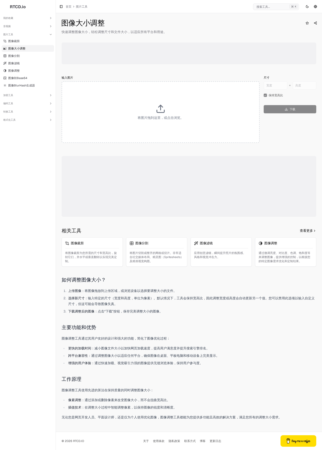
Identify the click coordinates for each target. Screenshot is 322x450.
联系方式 (190, 441)
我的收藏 (27, 18)
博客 (203, 441)
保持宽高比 (276, 95)
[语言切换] (315, 6)
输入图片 (67, 77)
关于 (146, 441)
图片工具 (27, 34)
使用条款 (158, 441)
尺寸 (266, 77)
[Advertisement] (186, 53)
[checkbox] (265, 95)
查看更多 (308, 230)
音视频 (27, 26)
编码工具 (27, 103)
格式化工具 (27, 120)
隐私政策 (174, 441)
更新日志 (215, 441)
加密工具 (27, 95)
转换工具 (27, 111)
